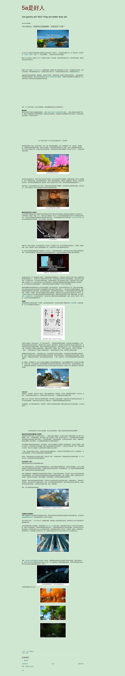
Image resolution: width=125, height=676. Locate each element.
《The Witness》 (37, 70)
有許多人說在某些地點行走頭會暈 (34, 560)
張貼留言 (26, 660)
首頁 (53, 663)
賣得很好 (76, 71)
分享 (23, 670)
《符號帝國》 (73, 303)
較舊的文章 (81, 663)
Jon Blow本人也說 (77, 217)
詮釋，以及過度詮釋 (27, 296)
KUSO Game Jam (49, 525)
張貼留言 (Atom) (30, 666)
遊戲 (27, 653)
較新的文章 (25, 663)
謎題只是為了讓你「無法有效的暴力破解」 (56, 112)
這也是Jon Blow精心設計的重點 (52, 76)
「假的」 (69, 346)
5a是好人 (33, 8)
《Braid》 (39, 58)
